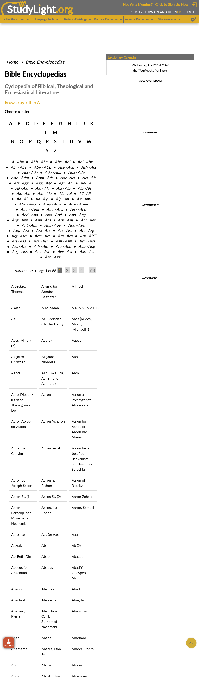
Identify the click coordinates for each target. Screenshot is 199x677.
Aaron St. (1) (20, 496)
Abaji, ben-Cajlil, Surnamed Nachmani (49, 619)
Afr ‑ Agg (21, 183)
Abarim (16, 665)
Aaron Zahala (82, 496)
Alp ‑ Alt (62, 198)
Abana (46, 638)
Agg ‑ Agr (43, 183)
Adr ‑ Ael (67, 177)
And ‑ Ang (77, 214)
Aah (75, 356)
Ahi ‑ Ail (86, 183)
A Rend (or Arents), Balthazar (49, 291)
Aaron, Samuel (83, 507)
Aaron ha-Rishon (49, 483)
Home (12, 61)
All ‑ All (22, 198)
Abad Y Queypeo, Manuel (79, 572)
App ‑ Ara (21, 230)
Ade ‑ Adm (20, 177)
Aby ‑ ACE (42, 167)
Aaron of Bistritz (78, 483)
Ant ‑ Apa (29, 225)
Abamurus (79, 611)
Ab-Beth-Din (21, 556)
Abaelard (18, 600)
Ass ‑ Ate (19, 246)
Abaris (46, 665)
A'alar (15, 308)
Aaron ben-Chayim (20, 450)
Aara (75, 373)
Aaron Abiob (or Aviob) (21, 424)
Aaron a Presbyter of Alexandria (81, 399)
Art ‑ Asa (19, 241)
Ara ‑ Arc (43, 230)
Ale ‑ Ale (44, 193)
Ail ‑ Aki (21, 188)
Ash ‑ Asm (64, 241)
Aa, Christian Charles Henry (52, 321)
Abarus (77, 665)
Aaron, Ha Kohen (49, 510)
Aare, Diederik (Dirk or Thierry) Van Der (22, 402)
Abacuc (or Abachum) (19, 570)
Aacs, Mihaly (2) (21, 343)
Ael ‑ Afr (89, 177)
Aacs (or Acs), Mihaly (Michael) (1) (82, 324)
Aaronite (18, 534)
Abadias (47, 589)
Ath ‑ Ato (41, 246)
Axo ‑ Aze (87, 251)
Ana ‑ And (78, 209)
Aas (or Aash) (51, 534)
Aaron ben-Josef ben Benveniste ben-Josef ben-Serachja (83, 458)
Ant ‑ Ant (87, 220)
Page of (46, 271)
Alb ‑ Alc (84, 188)
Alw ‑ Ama (27, 204)
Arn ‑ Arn (65, 235)
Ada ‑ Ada (53, 172)
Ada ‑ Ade (76, 172)
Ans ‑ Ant (65, 220)
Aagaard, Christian (18, 359)
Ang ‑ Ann (20, 220)
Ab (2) (76, 545)
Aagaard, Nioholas (48, 359)
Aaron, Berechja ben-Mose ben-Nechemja (22, 515)
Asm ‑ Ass (87, 241)
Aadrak (46, 340)
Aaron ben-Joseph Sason (21, 483)
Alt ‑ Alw (83, 198)
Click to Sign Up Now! (172, 4)
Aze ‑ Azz (52, 257)
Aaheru (16, 373)
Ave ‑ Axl (64, 251)
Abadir (77, 589)
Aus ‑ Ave (42, 251)
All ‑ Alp (41, 198)
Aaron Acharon (53, 421)
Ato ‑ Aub (63, 246)
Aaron (46, 394)
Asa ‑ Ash (40, 241)
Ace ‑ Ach (66, 167)
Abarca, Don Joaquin (51, 651)
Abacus (47, 567)
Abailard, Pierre (18, 613)
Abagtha (78, 600)
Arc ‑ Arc (65, 230)
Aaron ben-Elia (52, 448)
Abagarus (48, 600)
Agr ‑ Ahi (66, 183)
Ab (43, 545)
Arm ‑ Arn (42, 235)
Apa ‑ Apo (52, 225)
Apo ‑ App (76, 225)
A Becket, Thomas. (18, 289)
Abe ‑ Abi (62, 162)
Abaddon (18, 589)
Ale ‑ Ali (65, 193)
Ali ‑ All (84, 193)
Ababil (46, 556)
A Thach (78, 286)
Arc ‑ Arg (86, 230)
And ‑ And (29, 214)
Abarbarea (19, 649)
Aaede (76, 340)
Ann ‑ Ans (43, 220)
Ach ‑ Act (88, 167)
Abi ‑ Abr (84, 162)
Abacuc (77, 556)
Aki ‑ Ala (42, 188)
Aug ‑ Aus (19, 251)
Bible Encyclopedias (45, 61)
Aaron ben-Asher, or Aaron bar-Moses (80, 429)
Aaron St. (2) (51, 496)
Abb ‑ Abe (39, 162)
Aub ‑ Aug (86, 246)
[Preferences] (194, 19)
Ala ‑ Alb (63, 188)
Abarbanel (79, 638)
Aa (13, 319)
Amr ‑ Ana (54, 209)
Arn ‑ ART (88, 235)
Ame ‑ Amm (78, 204)
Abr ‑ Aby (18, 167)
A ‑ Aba (17, 162)
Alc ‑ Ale (23, 193)
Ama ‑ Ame (52, 204)
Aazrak (16, 545)
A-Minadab (50, 308)
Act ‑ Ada (29, 172)
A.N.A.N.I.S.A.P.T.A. (84, 308)
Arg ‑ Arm (19, 235)
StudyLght (31, 9)
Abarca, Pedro (83, 649)
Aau (75, 534)
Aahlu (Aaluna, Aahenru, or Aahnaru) (52, 378)
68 (92, 270)
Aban (15, 638)
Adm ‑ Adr (44, 177)
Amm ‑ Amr (29, 209)
